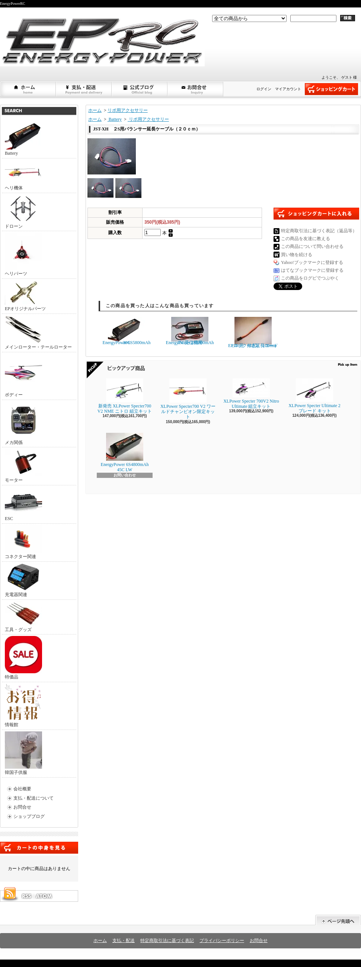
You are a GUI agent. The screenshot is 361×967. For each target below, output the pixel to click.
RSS (26, 896)
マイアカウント (288, 89)
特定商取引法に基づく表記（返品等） (319, 230)
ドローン (23, 212)
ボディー (23, 375)
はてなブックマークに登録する (312, 270)
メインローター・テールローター (38, 332)
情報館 (23, 705)
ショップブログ (140, 89)
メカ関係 (23, 423)
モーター (23, 466)
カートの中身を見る (39, 848)
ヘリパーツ (23, 254)
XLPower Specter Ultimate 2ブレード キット (314, 395)
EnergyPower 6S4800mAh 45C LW (125, 452)
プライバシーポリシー (221, 940)
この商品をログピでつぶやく (310, 278)
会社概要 (22, 788)
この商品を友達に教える (305, 238)
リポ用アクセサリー (128, 110)
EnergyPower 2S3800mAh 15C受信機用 (190, 331)
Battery (23, 139)
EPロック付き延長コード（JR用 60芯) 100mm (253, 332)
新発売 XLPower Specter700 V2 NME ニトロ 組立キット (125, 396)
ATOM (44, 896)
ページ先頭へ (338, 920)
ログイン (263, 89)
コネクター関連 (23, 542)
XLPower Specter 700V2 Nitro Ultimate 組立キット (251, 393)
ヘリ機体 (23, 175)
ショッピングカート (331, 89)
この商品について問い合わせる (312, 246)
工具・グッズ (23, 616)
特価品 (23, 658)
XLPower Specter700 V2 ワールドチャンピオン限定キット (187, 399)
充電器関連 (23, 580)
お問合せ (196, 89)
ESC (23, 504)
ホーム (28, 89)
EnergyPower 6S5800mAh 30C (127, 331)
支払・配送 (123, 940)
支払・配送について (84, 89)
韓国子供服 (23, 753)
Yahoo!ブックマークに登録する (312, 262)
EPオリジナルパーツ (25, 295)
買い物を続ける (296, 254)
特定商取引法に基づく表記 (167, 940)
